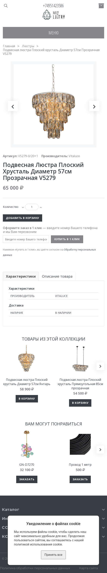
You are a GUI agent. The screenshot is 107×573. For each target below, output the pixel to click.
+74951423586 (53, 5)
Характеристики (21, 276)
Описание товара (57, 276)
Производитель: (54, 156)
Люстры (28, 46)
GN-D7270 (26, 464)
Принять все (53, 555)
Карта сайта (88, 568)
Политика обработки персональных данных (35, 568)
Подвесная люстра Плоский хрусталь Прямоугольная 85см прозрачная (80, 384)
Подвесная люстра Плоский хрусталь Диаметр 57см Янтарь (26, 382)
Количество (11, 207)
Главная (9, 46)
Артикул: (10, 156)
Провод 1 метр (80, 464)
